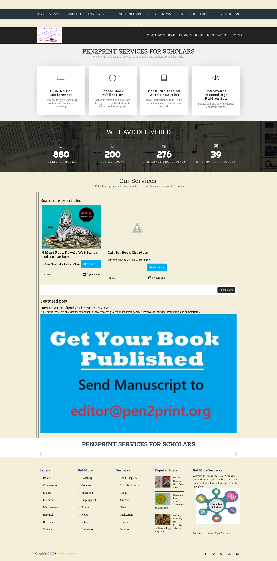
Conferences (156, 35)
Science (47, 529)
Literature (48, 499)
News (166, 14)
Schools (85, 522)
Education (87, 492)
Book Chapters (217, 35)
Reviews (236, 35)
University (87, 529)
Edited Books (201, 14)
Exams (47, 492)
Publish (74, 14)
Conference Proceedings (136, 14)
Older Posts (226, 289)
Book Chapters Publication (58, 264)
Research (48, 514)
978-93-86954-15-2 (119, 259)
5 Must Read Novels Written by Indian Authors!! (70, 254)
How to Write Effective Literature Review (74, 307)
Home (171, 35)
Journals (185, 35)
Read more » (90, 264)
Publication (126, 514)
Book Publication (130, 485)
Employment (88, 499)
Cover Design (228, 14)
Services (56, 14)
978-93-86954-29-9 (141, 259)
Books (199, 35)
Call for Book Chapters (128, 252)
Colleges (86, 485)
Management (50, 507)
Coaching (86, 477)
